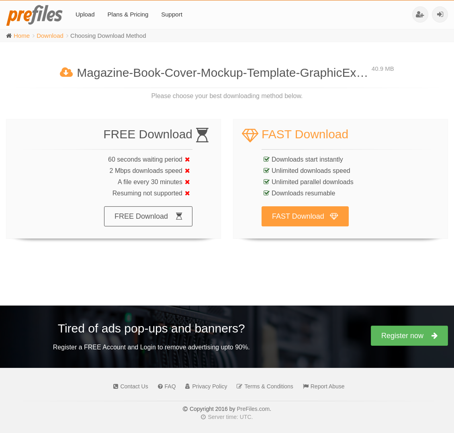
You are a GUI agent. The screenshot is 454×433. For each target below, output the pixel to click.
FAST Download (305, 224)
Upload (85, 14)
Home (22, 35)
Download (50, 35)
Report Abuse (322, 386)
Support (171, 14)
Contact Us (128, 386)
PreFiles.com (253, 409)
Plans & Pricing (128, 14)
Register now (409, 335)
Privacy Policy (204, 386)
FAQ (165, 386)
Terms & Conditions (263, 386)
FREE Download (148, 224)
